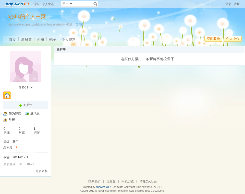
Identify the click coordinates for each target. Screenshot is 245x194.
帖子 (52, 39)
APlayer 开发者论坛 (106, 190)
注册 (237, 4)
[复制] (79, 24)
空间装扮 (213, 39)
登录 (228, 4)
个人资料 (69, 39)
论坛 (36, 4)
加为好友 (15, 113)
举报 (12, 119)
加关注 (27, 105)
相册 (40, 39)
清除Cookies (148, 181)
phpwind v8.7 (103, 187)
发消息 (35, 113)
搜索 (95, 4)
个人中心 (48, 4)
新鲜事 (26, 39)
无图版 (111, 181)
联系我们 (94, 181)
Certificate (117, 187)
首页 (12, 39)
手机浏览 (127, 181)
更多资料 (41, 171)
